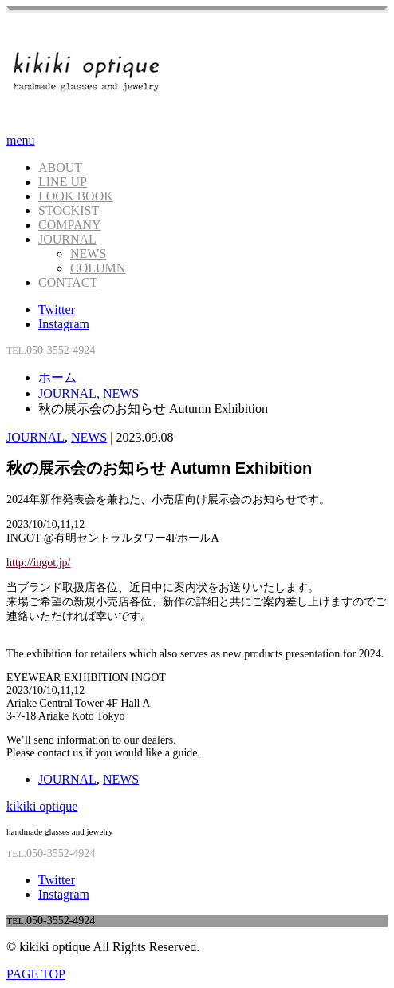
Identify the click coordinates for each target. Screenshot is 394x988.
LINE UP (62, 181)
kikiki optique (41, 806)
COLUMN (97, 268)
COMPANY (69, 225)
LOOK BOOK (75, 196)
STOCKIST (68, 210)
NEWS (88, 253)
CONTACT (67, 282)
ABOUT (60, 167)
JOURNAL (67, 239)
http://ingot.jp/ (38, 563)
